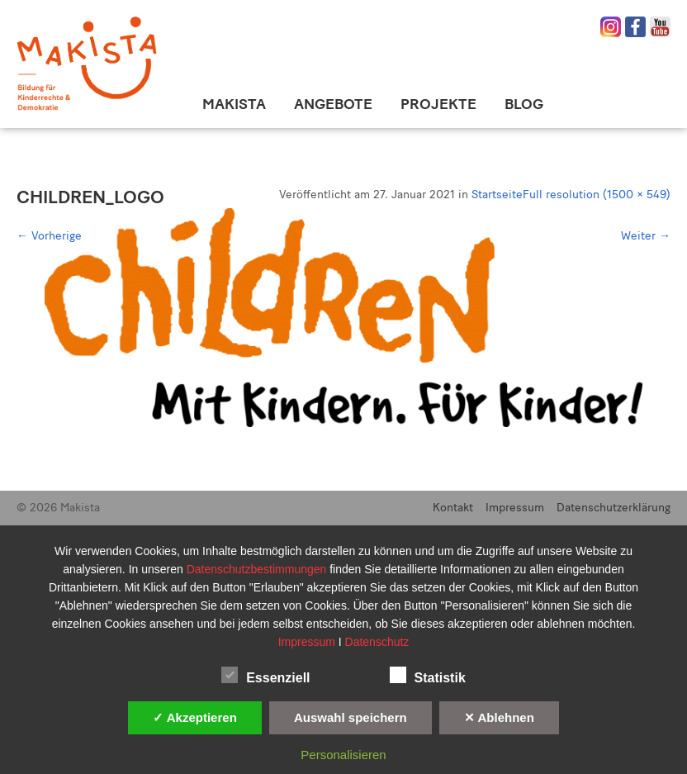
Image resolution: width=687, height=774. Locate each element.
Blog (524, 104)
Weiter (645, 236)
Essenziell (265, 675)
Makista (234, 104)
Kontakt (453, 508)
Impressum (515, 508)
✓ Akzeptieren (195, 717)
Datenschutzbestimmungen (258, 569)
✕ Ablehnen (499, 717)
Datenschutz (377, 641)
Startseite (497, 195)
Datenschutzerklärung (613, 508)
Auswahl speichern (350, 717)
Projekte (438, 104)
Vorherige (49, 236)
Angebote (333, 104)
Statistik (428, 675)
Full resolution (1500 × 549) (596, 195)
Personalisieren (343, 755)
